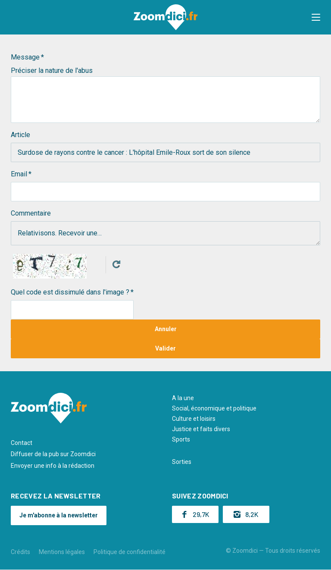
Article (20, 135)
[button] (316, 17)
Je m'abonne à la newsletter (58, 515)
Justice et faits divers (201, 429)
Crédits (20, 551)
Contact (21, 442)
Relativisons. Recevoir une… (165, 233)
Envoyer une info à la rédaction (52, 465)
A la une (183, 398)
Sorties (181, 461)
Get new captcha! (116, 264)
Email (19, 174)
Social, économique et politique (214, 408)
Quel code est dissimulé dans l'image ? (70, 292)
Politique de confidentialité (130, 551)
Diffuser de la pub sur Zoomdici (53, 454)
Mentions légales (62, 551)
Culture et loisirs (193, 418)
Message (25, 57)
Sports (181, 439)
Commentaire (31, 213)
